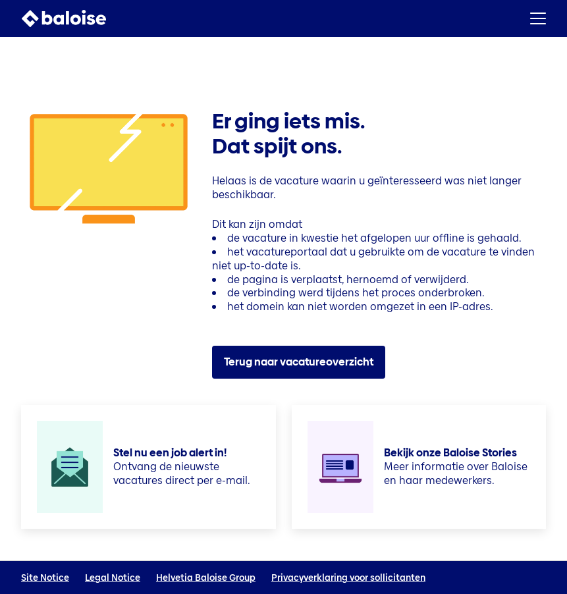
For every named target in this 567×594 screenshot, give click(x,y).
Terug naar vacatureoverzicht (298, 361)
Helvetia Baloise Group (206, 578)
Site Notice (45, 578)
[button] (538, 18)
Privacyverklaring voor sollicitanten (348, 578)
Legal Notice (112, 578)
